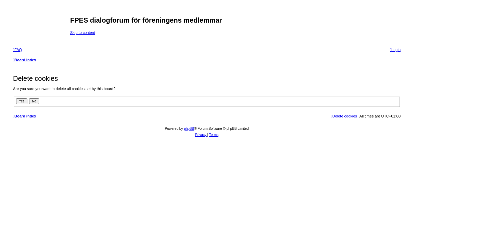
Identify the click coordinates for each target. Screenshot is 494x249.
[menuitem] (17, 50)
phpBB (189, 128)
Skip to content (82, 32)
